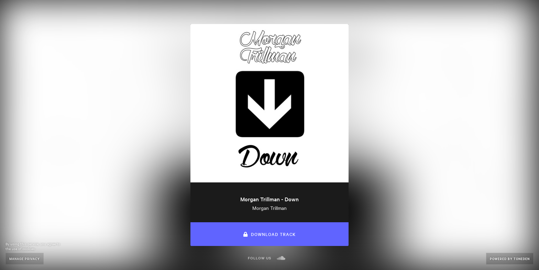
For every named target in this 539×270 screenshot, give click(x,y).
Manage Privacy (24, 258)
